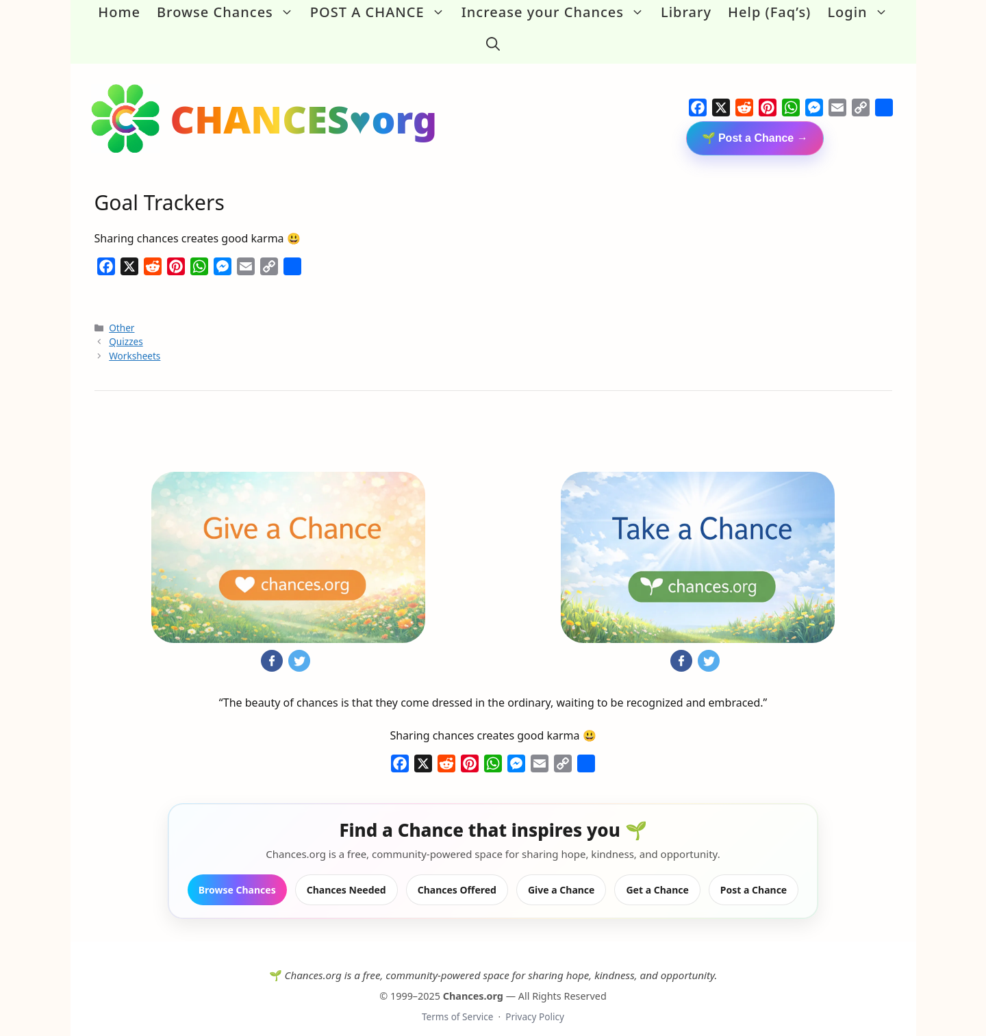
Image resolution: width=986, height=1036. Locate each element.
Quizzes (125, 327)
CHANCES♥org (304, 104)
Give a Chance (561, 875)
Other (121, 313)
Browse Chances (229, 12)
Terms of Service (457, 1002)
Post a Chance (753, 875)
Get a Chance (657, 875)
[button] (493, 37)
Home (119, 12)
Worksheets (134, 341)
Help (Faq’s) (769, 12)
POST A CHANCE (381, 12)
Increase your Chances (557, 12)
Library (686, 12)
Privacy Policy (534, 1002)
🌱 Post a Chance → (755, 123)
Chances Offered (457, 875)
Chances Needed (346, 875)
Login (861, 12)
